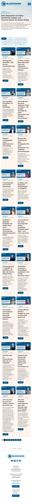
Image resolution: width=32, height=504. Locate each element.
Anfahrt (15, 486)
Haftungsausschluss (16, 470)
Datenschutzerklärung (16, 469)
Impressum (16, 467)
